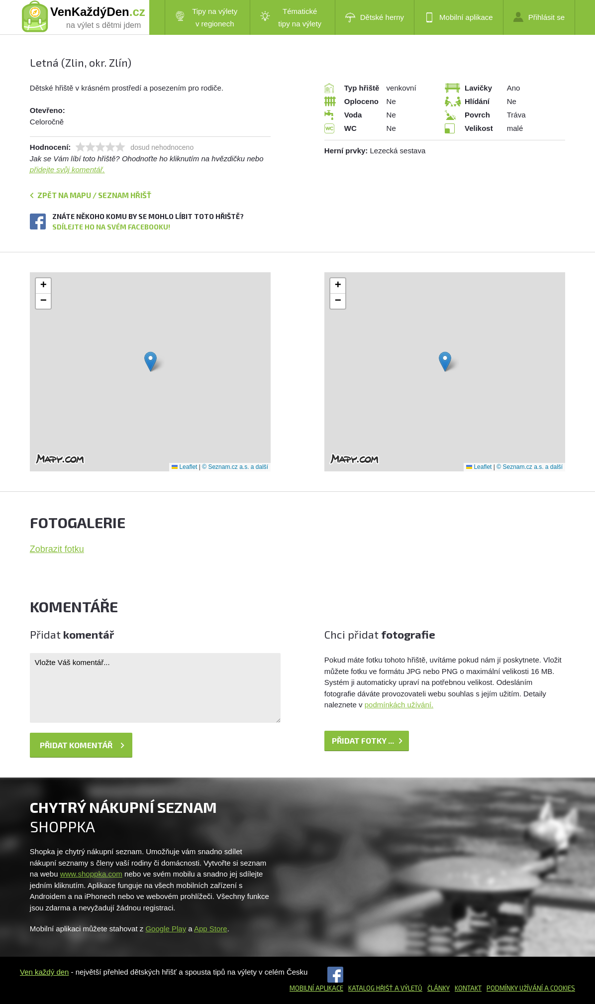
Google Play (165, 928)
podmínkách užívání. (399, 704)
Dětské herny (374, 17)
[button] (150, 361)
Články (438, 988)
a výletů (407, 988)
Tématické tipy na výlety (290, 17)
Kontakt (468, 988)
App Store (210, 928)
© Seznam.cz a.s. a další (235, 466)
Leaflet (184, 466)
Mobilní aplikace (458, 17)
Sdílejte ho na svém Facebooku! (111, 227)
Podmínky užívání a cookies (531, 988)
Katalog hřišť (370, 988)
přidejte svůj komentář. (67, 169)
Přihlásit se (539, 17)
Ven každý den (44, 972)
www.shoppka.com (91, 874)
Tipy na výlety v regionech (206, 17)
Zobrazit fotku (57, 549)
